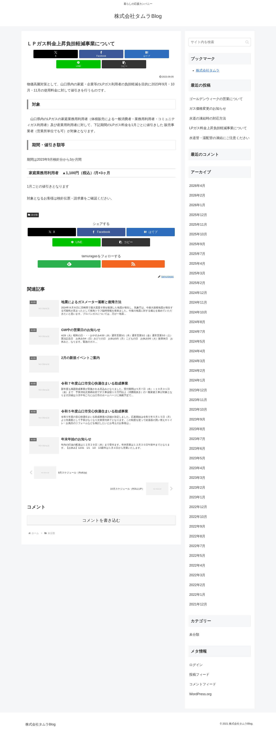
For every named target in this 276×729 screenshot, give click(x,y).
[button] (151, 54)
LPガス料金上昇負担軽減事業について (218, 128)
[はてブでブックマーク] (101, 54)
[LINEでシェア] (126, 54)
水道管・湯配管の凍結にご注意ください (219, 138)
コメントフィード (202, 684)
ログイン (196, 665)
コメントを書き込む (101, 516)
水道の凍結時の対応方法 (207, 118)
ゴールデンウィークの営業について (216, 99)
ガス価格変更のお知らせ (207, 108)
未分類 (33, 204)
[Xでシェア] (51, 54)
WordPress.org (200, 694)
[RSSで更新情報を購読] (105, 253)
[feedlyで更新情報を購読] (97, 253)
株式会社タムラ (207, 70)
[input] (220, 42)
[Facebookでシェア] (76, 54)
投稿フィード (199, 674)
